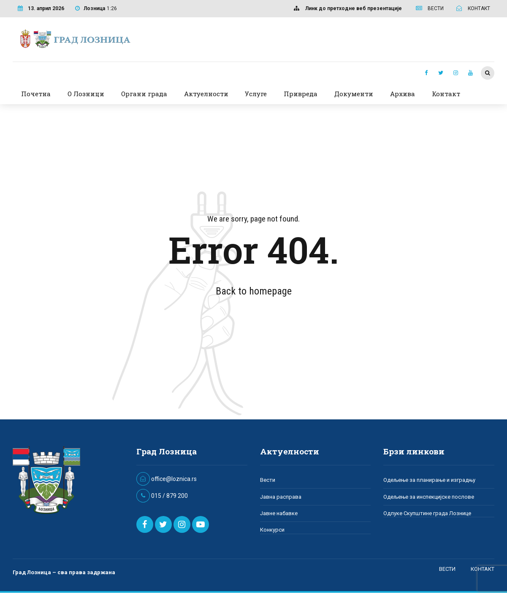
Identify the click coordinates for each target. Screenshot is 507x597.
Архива (402, 93)
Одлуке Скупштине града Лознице (427, 513)
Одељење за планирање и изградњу (429, 480)
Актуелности (206, 93)
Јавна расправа (280, 497)
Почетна (36, 93)
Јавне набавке (279, 513)
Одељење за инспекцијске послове (428, 497)
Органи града (144, 93)
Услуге (256, 93)
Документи (353, 93)
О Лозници (86, 93)
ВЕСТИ (447, 569)
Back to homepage (254, 291)
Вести (267, 480)
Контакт (446, 93)
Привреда (300, 93)
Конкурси (272, 530)
